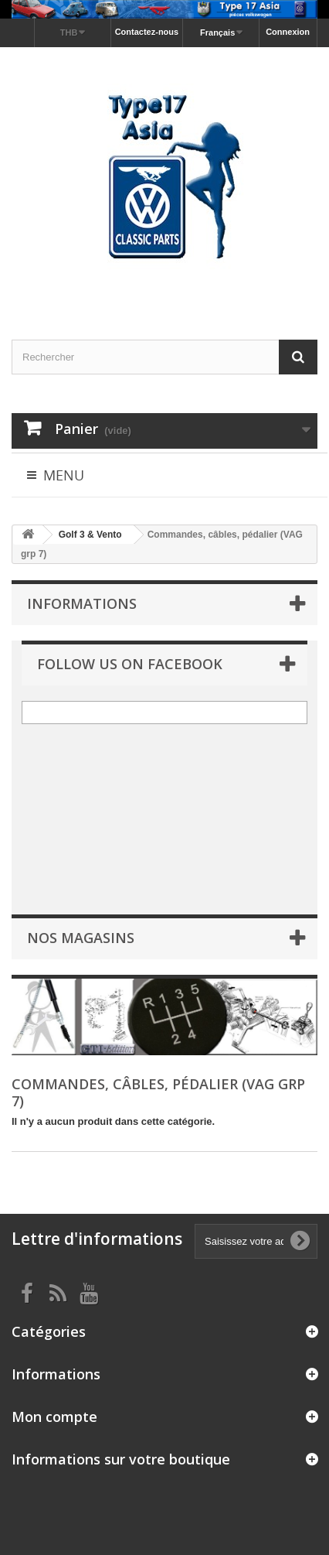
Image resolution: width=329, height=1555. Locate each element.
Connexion (288, 31)
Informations (82, 603)
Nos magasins (80, 937)
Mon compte (54, 1416)
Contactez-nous (147, 31)
